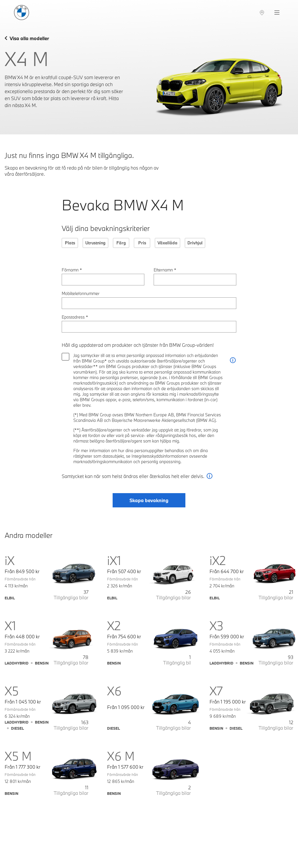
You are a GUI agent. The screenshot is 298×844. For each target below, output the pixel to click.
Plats (70, 243)
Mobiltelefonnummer (81, 293)
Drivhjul (195, 243)
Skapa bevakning (149, 500)
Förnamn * (72, 270)
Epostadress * (75, 317)
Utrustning (95, 243)
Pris (142, 243)
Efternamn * (165, 270)
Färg (121, 243)
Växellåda (167, 243)
